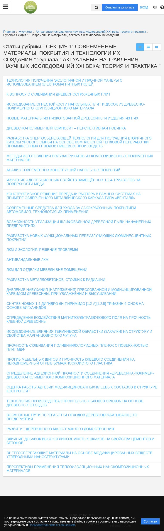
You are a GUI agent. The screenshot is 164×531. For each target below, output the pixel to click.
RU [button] (155, 7)
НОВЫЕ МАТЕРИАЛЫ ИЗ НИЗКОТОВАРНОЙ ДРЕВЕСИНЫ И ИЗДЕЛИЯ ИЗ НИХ (72, 118)
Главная (9, 31)
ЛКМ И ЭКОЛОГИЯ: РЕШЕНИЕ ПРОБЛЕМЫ (42, 250)
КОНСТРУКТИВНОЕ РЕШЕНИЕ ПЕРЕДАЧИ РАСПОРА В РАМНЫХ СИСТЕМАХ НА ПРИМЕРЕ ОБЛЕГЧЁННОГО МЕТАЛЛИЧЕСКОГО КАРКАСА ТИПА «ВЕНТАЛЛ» (74, 196)
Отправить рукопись (119, 7)
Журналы (25, 31)
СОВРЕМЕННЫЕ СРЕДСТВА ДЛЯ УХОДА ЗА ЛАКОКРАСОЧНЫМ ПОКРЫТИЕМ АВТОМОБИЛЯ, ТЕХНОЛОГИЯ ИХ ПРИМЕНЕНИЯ (71, 210)
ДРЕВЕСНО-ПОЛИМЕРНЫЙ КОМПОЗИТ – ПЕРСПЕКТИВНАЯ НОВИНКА (66, 128)
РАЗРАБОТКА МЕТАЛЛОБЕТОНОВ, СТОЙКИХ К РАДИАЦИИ (56, 280)
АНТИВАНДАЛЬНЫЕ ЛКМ (28, 260)
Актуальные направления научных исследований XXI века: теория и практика (91, 31)
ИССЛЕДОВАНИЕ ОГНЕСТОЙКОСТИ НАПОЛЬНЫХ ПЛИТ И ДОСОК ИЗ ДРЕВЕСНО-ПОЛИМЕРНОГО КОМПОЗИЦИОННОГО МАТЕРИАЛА (76, 106)
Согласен (150, 521)
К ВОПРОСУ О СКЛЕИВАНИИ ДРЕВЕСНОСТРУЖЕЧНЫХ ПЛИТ (58, 94)
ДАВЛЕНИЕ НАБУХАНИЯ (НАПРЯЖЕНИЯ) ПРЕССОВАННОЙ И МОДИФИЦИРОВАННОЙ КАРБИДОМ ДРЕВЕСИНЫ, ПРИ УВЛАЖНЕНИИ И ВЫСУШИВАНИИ (79, 292)
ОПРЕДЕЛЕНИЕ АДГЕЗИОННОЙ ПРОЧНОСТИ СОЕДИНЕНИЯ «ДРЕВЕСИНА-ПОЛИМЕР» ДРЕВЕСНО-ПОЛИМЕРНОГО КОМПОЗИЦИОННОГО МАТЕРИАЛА (80, 375)
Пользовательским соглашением (52, 525)
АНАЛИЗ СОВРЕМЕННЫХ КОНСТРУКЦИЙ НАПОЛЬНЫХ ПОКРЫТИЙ (63, 170)
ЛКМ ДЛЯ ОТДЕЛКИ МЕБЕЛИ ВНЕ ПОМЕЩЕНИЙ (47, 270)
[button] (5, 7)
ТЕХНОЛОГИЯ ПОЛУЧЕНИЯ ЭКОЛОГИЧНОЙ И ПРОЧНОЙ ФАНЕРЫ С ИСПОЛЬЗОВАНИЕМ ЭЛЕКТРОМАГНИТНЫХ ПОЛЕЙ (64, 82)
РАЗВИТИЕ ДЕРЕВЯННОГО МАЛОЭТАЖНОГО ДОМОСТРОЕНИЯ (60, 429)
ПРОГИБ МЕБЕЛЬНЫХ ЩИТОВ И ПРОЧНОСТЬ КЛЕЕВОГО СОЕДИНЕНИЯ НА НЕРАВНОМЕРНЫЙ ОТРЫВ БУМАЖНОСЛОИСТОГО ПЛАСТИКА (71, 361)
